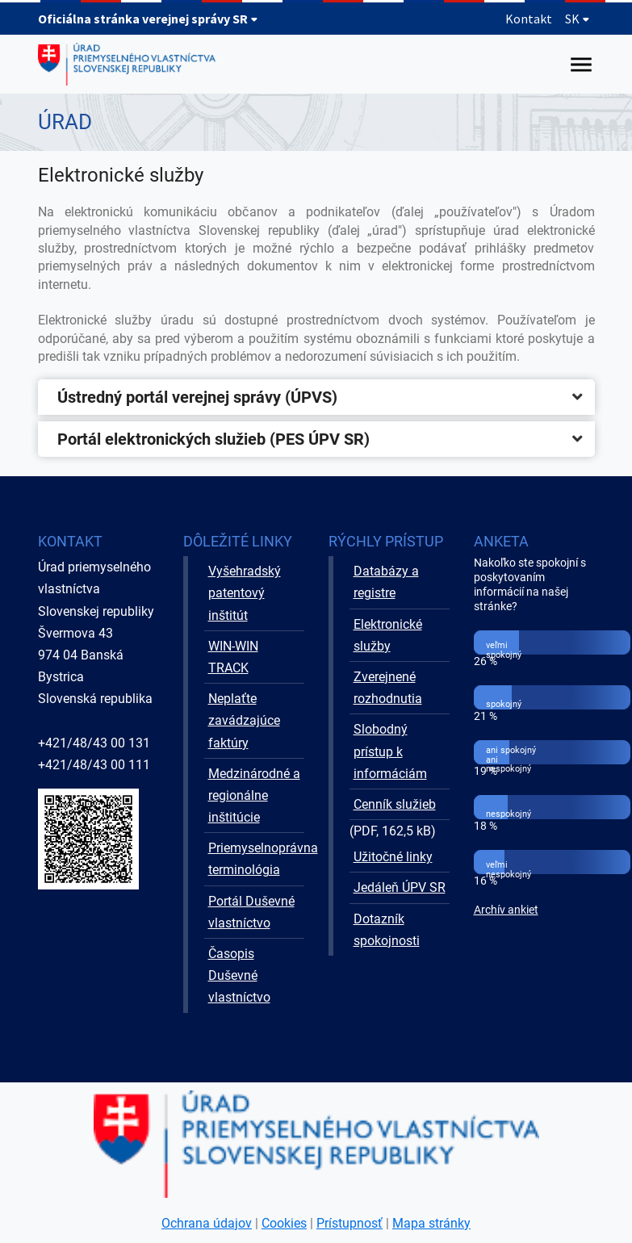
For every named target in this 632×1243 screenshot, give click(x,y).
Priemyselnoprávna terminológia (256, 858)
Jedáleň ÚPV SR (400, 887)
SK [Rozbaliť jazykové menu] (577, 18)
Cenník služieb (395, 804)
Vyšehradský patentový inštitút (244, 592)
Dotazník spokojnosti (387, 929)
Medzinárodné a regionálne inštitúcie (254, 795)
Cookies (284, 1223)
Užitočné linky (393, 856)
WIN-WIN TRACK (233, 657)
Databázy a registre (386, 582)
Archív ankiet (506, 910)
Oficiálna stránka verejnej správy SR (148, 18)
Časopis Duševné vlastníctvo (239, 975)
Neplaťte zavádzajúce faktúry (244, 720)
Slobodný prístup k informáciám (390, 751)
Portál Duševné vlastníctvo (251, 912)
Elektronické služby (388, 635)
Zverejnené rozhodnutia (388, 687)
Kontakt (528, 18)
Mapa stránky (431, 1223)
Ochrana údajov (206, 1223)
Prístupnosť (349, 1223)
